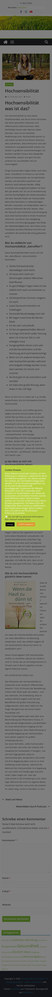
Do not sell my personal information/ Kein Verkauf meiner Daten (24, 518)
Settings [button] (10, 524)
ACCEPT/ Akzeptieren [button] (25, 524)
